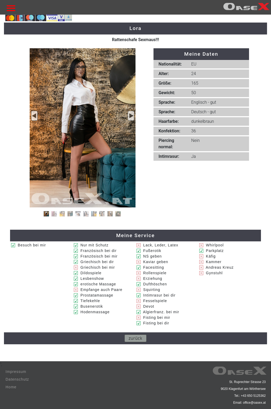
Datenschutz (17, 379)
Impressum (16, 371)
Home (11, 387)
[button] (34, 116)
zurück (135, 338)
